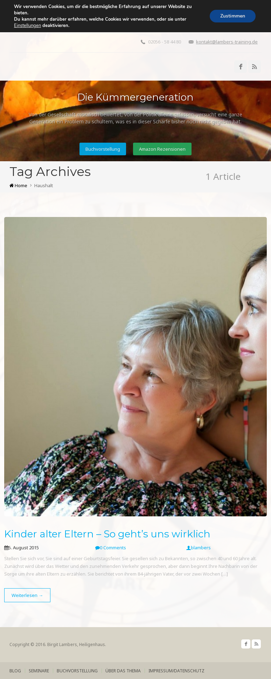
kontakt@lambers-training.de (227, 42)
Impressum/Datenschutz (176, 671)
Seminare (39, 671)
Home (18, 185)
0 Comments (110, 547)
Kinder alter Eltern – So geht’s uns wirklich (107, 534)
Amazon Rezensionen (162, 149)
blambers (198, 547)
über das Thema (123, 671)
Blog (15, 671)
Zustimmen (232, 16)
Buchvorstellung (102, 149)
